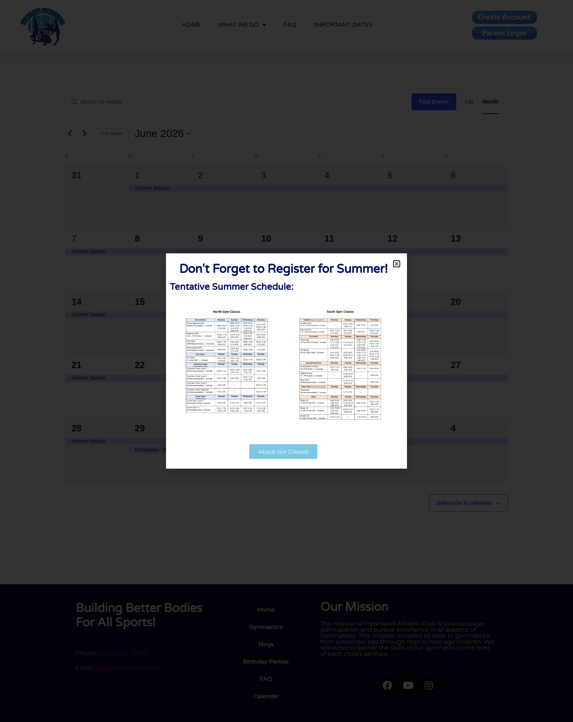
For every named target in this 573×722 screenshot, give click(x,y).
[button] (396, 264)
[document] (286, 361)
